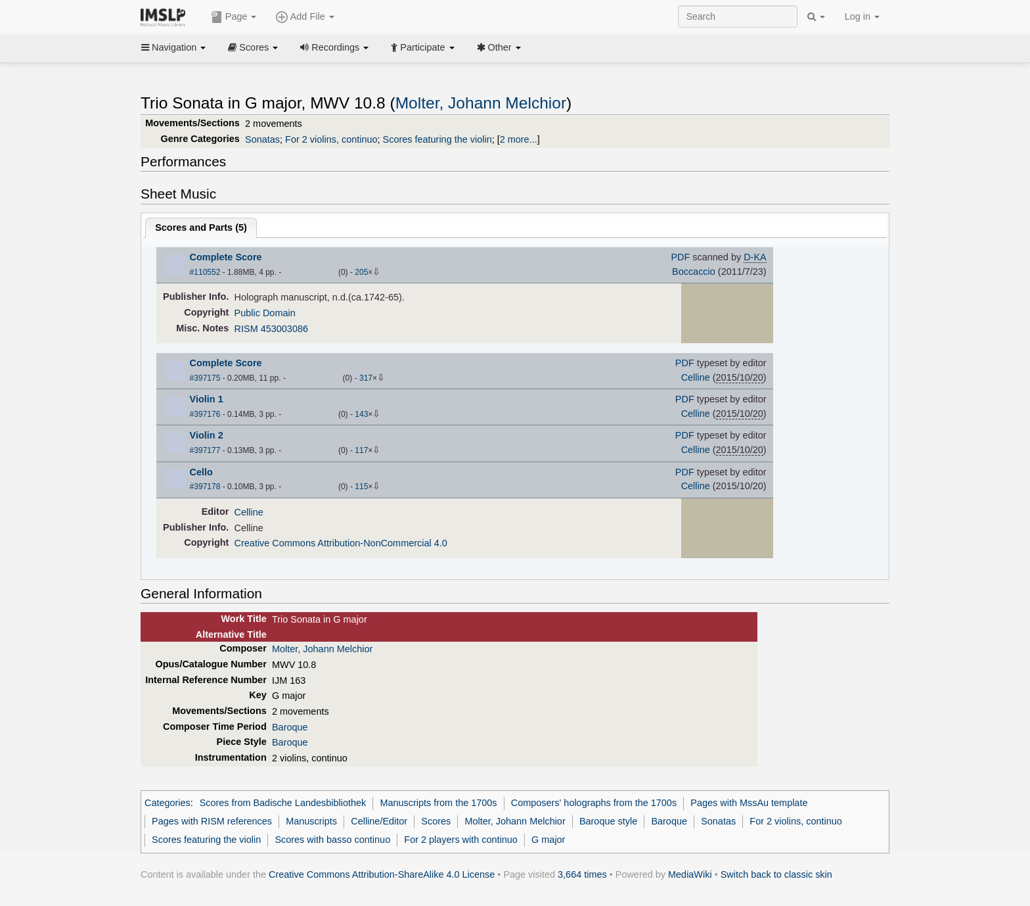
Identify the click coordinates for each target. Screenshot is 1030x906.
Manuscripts (311, 821)
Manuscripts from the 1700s (438, 803)
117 (361, 450)
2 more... (518, 139)
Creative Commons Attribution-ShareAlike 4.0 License (382, 874)
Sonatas (262, 139)
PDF (680, 257)
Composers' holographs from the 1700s (594, 803)
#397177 (205, 450)
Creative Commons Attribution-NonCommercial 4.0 (341, 543)
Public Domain (265, 313)
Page (234, 17)
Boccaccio (693, 271)
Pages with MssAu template (748, 803)
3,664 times (582, 874)
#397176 (205, 414)
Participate (422, 47)
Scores (253, 47)
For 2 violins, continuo (331, 139)
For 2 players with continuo (461, 839)
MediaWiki (690, 874)
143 (361, 414)
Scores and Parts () (201, 227)
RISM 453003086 (271, 328)
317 (365, 378)
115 (361, 486)
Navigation (173, 47)
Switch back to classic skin (776, 874)
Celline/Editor (379, 821)
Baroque (290, 727)
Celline (695, 377)
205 (361, 272)
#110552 (205, 272)
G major (548, 839)
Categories (167, 803)
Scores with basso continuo (332, 839)
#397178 (205, 486)
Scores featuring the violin (437, 139)
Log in (862, 16)
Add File (305, 17)
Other (499, 47)
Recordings (334, 47)
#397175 (205, 378)
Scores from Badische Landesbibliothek (283, 803)
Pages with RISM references (212, 821)
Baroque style (608, 821)
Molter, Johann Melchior (480, 103)
